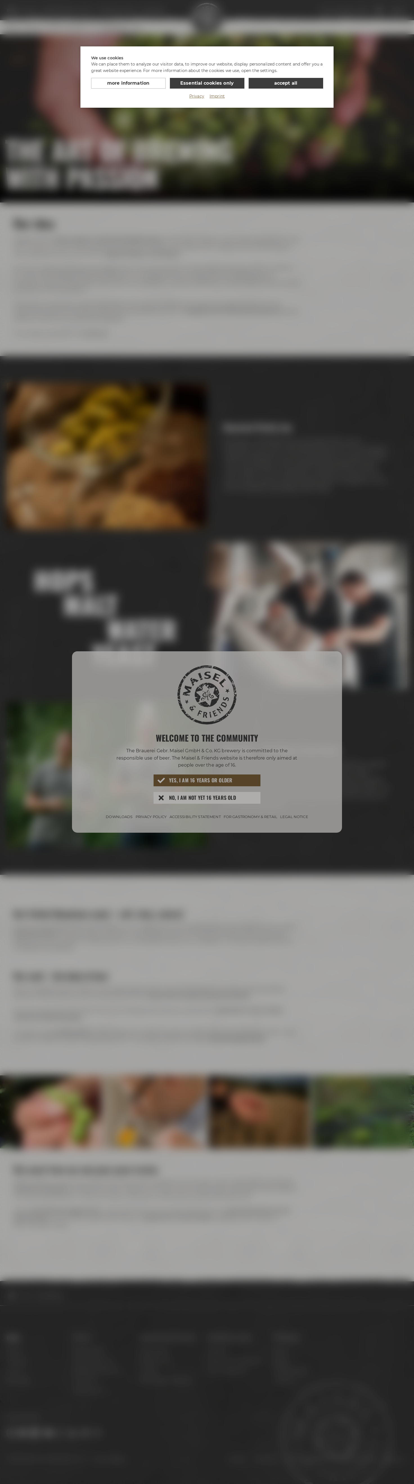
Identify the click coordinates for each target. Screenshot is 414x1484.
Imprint (217, 96)
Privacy (196, 96)
